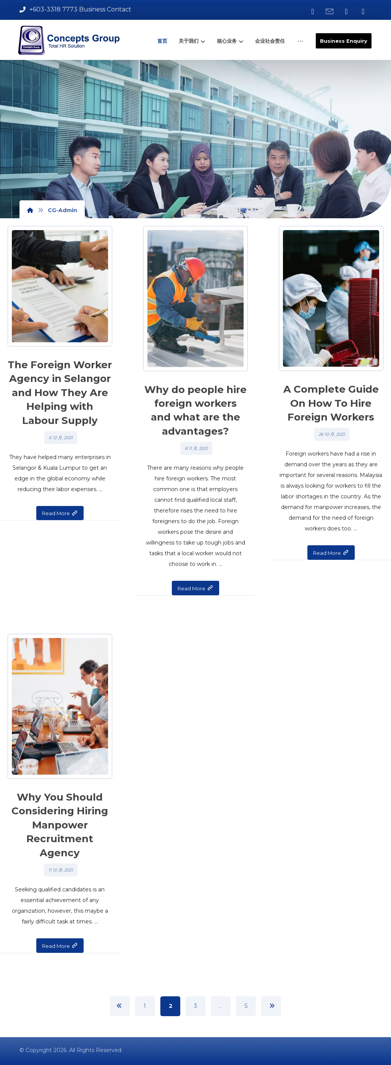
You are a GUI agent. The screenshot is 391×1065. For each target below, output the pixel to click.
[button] (312, 11)
